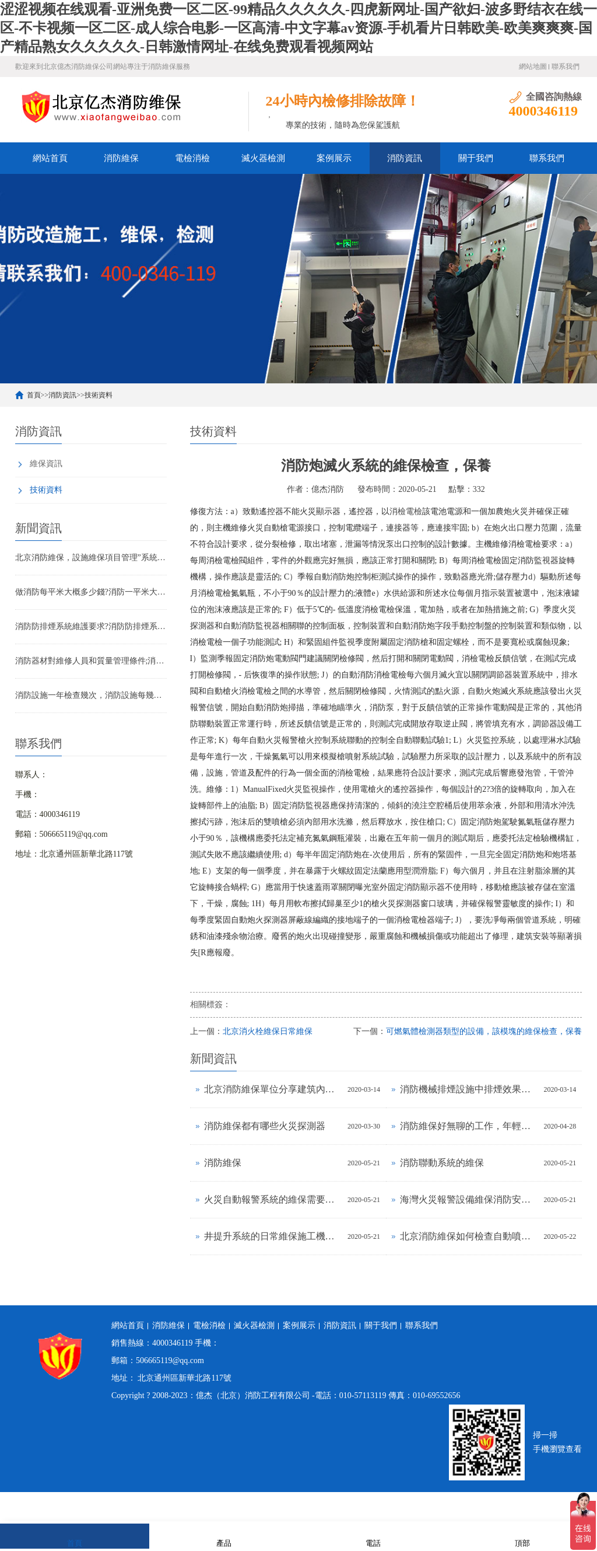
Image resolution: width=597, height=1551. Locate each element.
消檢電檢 (405, 511)
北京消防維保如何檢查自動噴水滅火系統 (469, 1236)
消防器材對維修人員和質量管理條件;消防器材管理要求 (91, 660)
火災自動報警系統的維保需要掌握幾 (273, 1199)
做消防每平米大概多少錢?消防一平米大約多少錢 (91, 592)
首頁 (34, 395)
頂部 (522, 1535)
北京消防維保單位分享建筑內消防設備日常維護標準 (273, 1089)
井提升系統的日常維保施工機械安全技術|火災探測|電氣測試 (273, 1236)
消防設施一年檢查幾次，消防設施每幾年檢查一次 (91, 695)
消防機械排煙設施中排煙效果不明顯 (469, 1089)
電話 (373, 1535)
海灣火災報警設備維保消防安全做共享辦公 (469, 1199)
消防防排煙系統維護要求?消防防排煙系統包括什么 (91, 626)
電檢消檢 (192, 158)
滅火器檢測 (263, 158)
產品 (223, 1535)
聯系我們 (566, 66)
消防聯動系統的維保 (442, 1163)
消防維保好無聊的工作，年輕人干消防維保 (469, 1126)
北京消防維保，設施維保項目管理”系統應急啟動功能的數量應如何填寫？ (91, 557)
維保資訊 (46, 463)
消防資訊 (404, 158)
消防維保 (121, 158)
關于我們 (475, 158)
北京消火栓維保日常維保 (267, 1031)
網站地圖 (533, 66)
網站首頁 (50, 158)
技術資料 (99, 395)
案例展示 (334, 158)
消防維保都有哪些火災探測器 (264, 1126)
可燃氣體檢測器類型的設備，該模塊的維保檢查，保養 (484, 1031)
